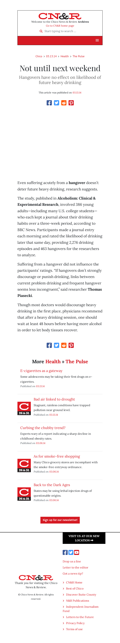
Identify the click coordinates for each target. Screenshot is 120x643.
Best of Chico (75, 588)
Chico (38, 56)
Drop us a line (72, 561)
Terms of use (74, 629)
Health (65, 56)
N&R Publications (77, 600)
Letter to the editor (75, 567)
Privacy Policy (75, 623)
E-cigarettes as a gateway (41, 370)
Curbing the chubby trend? (42, 427)
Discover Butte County (81, 594)
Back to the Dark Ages (52, 485)
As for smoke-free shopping (57, 456)
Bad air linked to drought (54, 399)
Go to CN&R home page (60, 25)
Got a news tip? (73, 573)
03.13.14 (51, 56)
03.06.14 (40, 443)
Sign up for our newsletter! (60, 520)
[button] (97, 40)
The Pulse (79, 56)
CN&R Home (74, 582)
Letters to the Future (80, 617)
